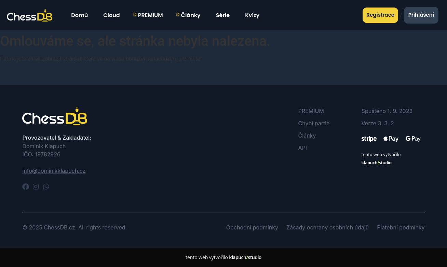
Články (189, 15)
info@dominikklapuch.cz (53, 170)
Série (222, 15)
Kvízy (251, 15)
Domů (78, 15)
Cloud (110, 15)
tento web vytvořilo (223, 257)
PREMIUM (148, 15)
